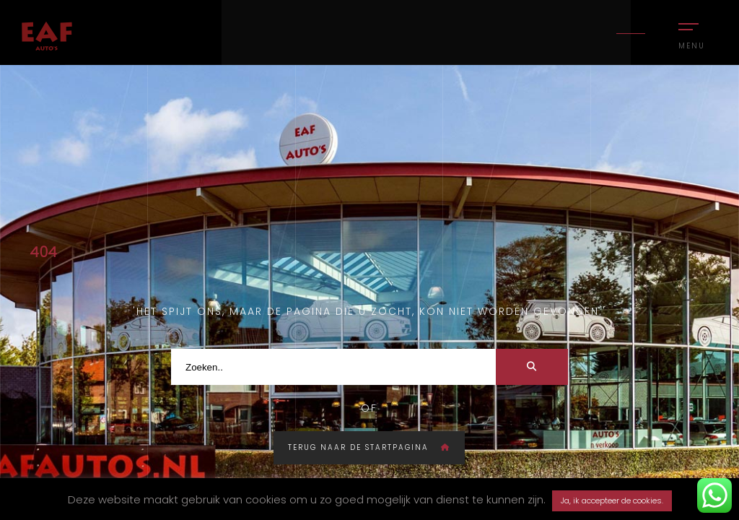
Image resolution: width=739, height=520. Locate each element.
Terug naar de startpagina (369, 447)
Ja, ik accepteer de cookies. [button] (612, 500)
